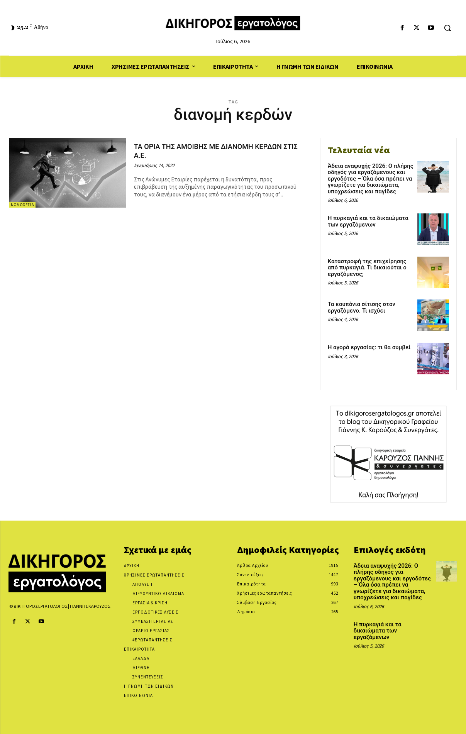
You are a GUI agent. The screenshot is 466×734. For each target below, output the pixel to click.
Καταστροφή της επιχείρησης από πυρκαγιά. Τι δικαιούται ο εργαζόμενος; (367, 267)
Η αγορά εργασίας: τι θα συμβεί (369, 347)
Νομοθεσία (22, 204)
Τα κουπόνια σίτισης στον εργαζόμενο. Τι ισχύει (361, 307)
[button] (447, 28)
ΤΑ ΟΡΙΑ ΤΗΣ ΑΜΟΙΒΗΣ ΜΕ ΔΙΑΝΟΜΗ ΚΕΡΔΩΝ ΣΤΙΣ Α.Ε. (203, 151)
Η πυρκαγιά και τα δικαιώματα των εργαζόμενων (368, 221)
